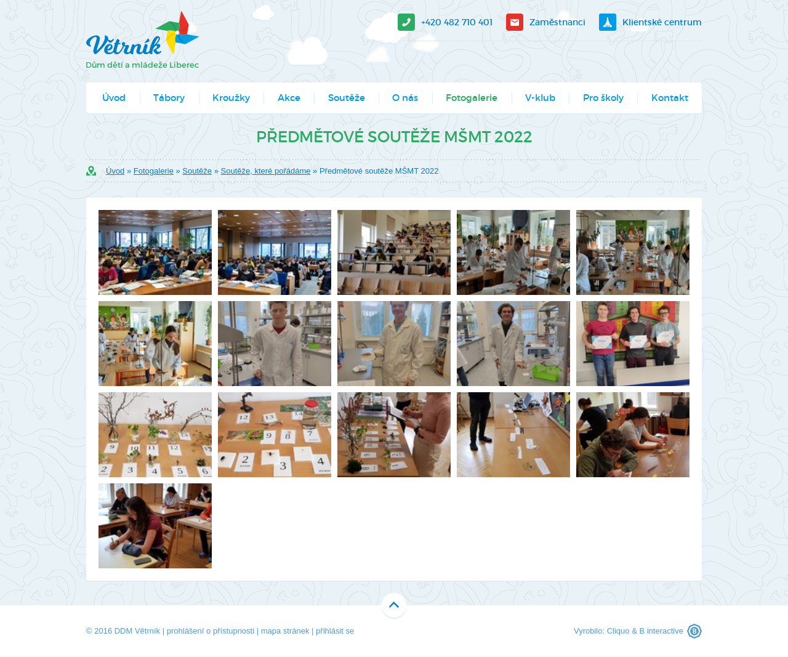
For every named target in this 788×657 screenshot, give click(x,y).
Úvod (114, 97)
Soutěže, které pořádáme (266, 170)
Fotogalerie (471, 97)
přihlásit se (335, 630)
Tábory (169, 97)
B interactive (661, 630)
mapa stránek (285, 630)
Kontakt (669, 97)
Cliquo (618, 630)
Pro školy (603, 97)
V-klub (540, 97)
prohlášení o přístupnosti (210, 630)
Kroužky (231, 97)
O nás (405, 97)
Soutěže (346, 97)
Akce (289, 97)
